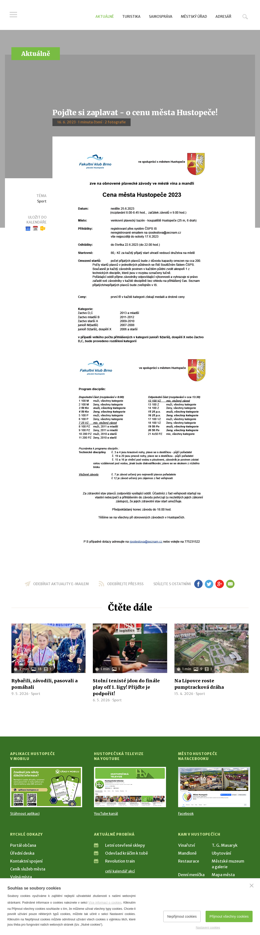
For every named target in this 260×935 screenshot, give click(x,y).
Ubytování (221, 853)
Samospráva (160, 16)
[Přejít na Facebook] (214, 787)
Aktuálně (104, 16)
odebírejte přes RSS (125, 584)
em (230, 584)
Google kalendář (27, 228)
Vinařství (186, 845)
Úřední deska (22, 853)
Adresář (223, 16)
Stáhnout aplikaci (25, 813)
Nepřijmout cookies (182, 916)
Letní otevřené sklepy (125, 845)
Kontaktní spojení (26, 861)
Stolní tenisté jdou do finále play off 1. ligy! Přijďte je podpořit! (126, 687)
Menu (14, 15)
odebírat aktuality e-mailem (61, 584)
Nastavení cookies (208, 927)
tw (209, 584)
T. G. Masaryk (224, 845)
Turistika (131, 16)
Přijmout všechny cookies (229, 916)
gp (219, 584)
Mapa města (223, 874)
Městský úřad (194, 16)
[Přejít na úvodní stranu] (57, 16)
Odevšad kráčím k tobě (126, 853)
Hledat (245, 17)
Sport (42, 201)
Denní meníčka (191, 874)
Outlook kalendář (42, 228)
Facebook (186, 813)
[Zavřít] (251, 885)
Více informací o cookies (104, 902)
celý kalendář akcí (120, 871)
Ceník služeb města (27, 869)
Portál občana (23, 845)
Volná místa (21, 876)
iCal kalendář (35, 228)
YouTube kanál (106, 813)
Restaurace (188, 861)
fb (198, 584)
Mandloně (187, 853)
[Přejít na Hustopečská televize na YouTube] (130, 787)
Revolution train (120, 861)
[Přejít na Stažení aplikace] (46, 787)
